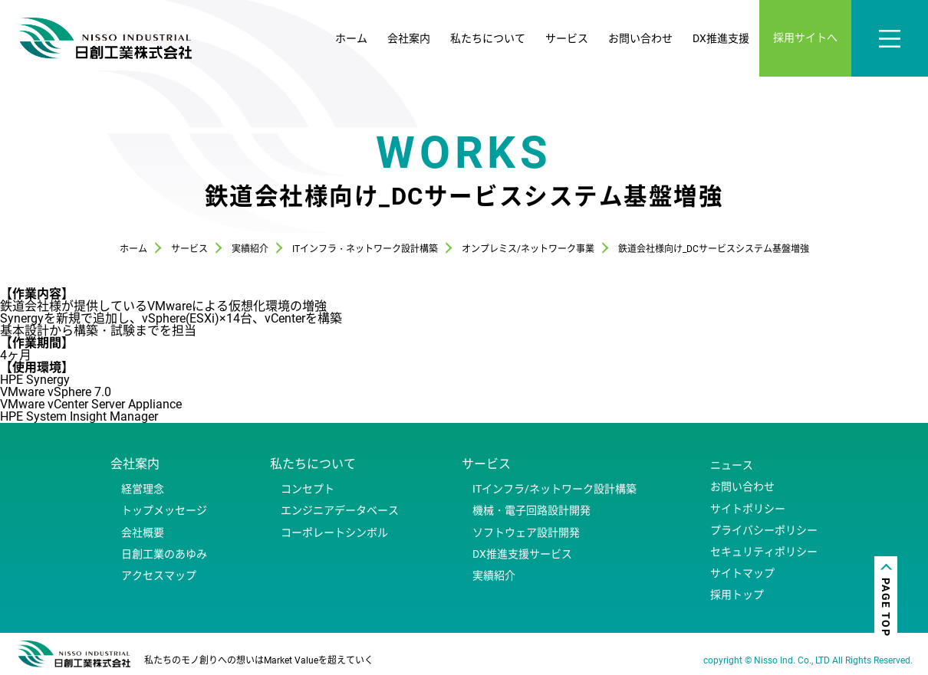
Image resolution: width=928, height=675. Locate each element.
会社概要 (142, 532)
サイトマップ (742, 573)
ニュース (731, 465)
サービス (566, 38)
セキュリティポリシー (764, 552)
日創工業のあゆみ (164, 554)
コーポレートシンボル (334, 532)
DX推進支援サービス (522, 554)
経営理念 (142, 489)
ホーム (351, 38)
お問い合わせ (640, 38)
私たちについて (487, 38)
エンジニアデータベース (340, 510)
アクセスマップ (158, 575)
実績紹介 (493, 575)
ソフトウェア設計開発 (526, 532)
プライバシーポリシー (764, 530)
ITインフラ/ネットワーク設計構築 (554, 489)
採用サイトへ (805, 37)
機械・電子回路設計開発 (531, 510)
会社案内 (408, 38)
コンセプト (307, 489)
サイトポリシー (747, 509)
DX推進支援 (721, 38)
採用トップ (737, 594)
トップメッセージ (164, 510)
